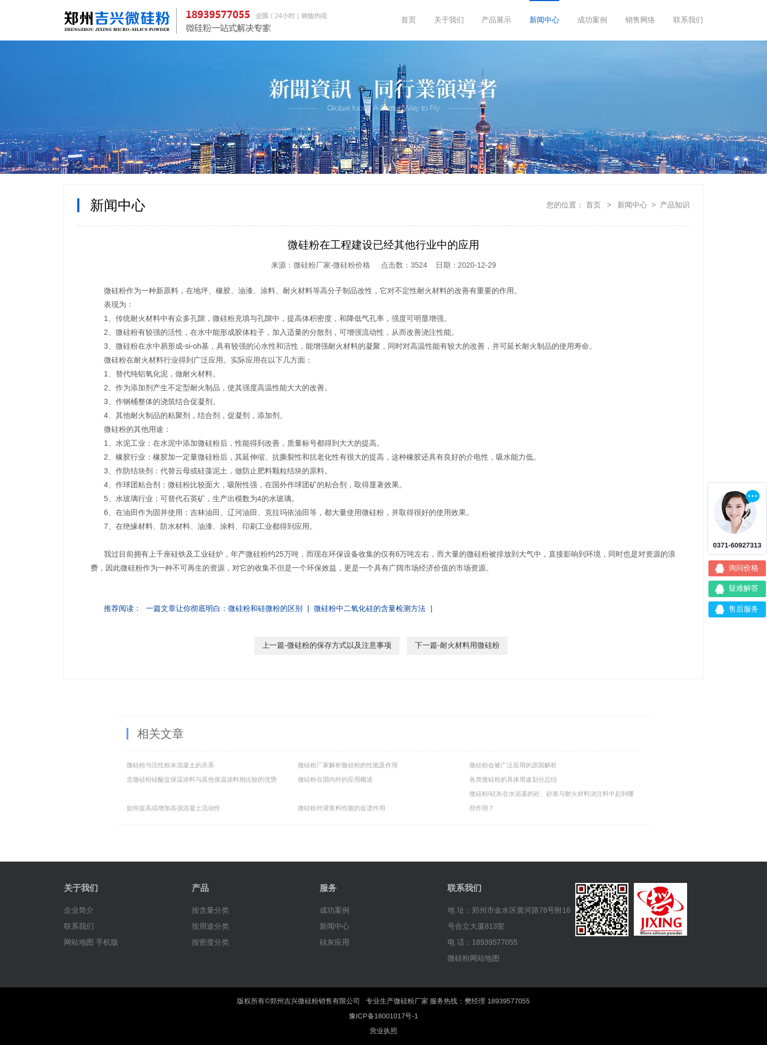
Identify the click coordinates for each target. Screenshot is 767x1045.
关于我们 (449, 19)
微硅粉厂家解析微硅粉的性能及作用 (356, 766)
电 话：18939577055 (482, 942)
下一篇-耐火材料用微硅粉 (457, 645)
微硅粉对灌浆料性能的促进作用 (352, 798)
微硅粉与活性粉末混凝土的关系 (222, 766)
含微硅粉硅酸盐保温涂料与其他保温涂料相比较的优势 (246, 777)
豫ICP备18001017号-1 (383, 1016)
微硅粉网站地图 (473, 958)
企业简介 (79, 910)
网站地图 (79, 942)
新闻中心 (544, 19)
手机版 (107, 942)
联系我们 (688, 19)
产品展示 (496, 19)
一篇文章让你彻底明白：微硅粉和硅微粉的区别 (224, 608)
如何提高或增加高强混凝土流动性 (224, 798)
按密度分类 (210, 942)
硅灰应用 (334, 942)
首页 (408, 19)
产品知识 (675, 204)
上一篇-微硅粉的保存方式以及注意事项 (326, 645)
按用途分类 (210, 926)
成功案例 (592, 19)
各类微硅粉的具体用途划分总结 (481, 777)
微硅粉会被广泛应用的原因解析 (481, 766)
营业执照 (383, 1031)
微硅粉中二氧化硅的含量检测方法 (370, 608)
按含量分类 (210, 910)
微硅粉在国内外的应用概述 (347, 777)
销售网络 (640, 19)
